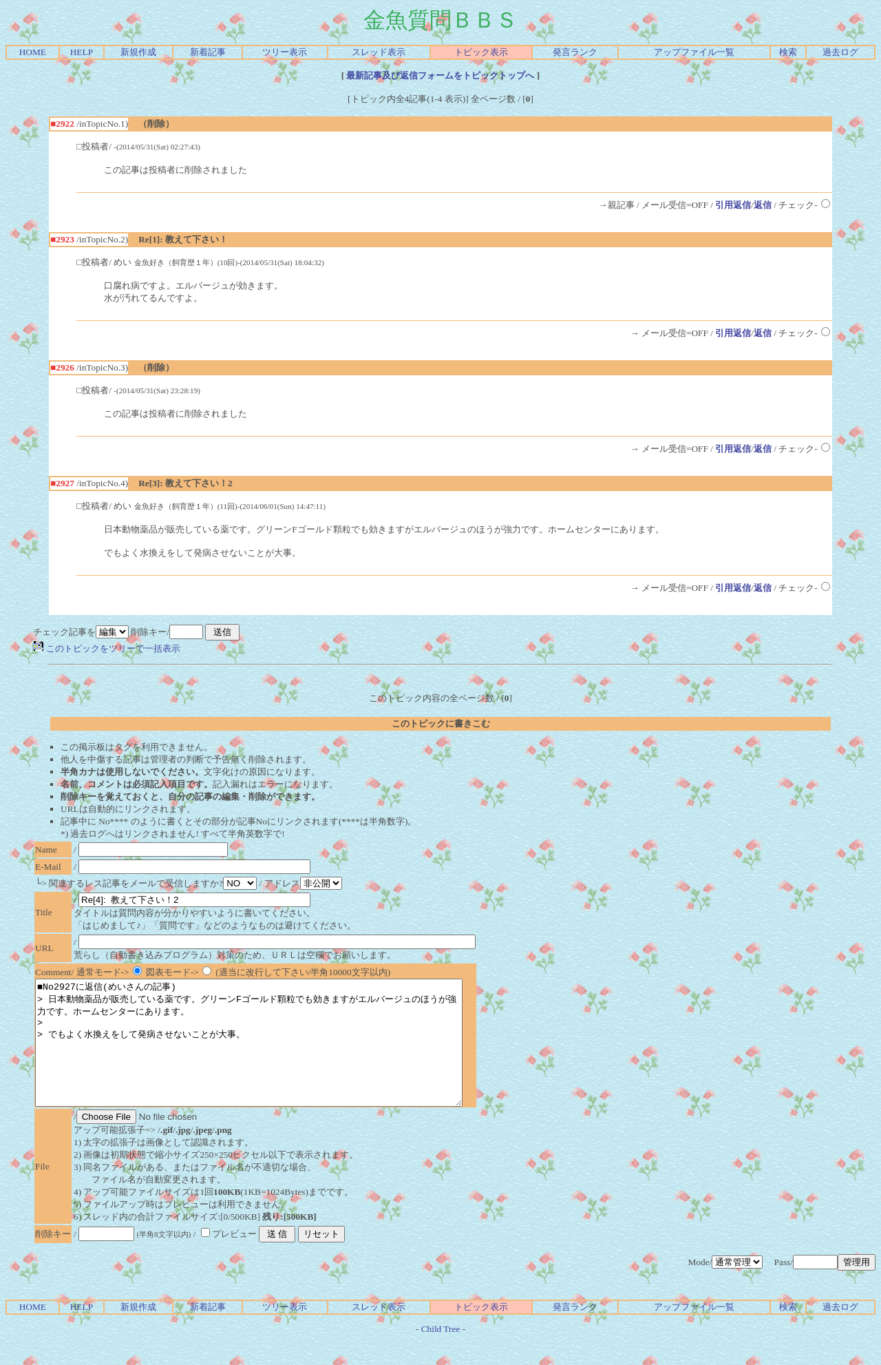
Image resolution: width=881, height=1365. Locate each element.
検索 (788, 52)
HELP (81, 52)
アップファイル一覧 (694, 52)
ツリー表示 (284, 52)
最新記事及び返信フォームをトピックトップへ (440, 75)
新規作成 (138, 52)
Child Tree (440, 1353)
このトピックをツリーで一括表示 (106, 648)
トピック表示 (481, 52)
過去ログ (840, 52)
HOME (32, 52)
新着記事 (208, 52)
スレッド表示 (378, 52)
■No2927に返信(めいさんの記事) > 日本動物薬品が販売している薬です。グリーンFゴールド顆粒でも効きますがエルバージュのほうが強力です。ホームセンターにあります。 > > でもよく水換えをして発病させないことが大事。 (274, 1055)
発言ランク (575, 52)
